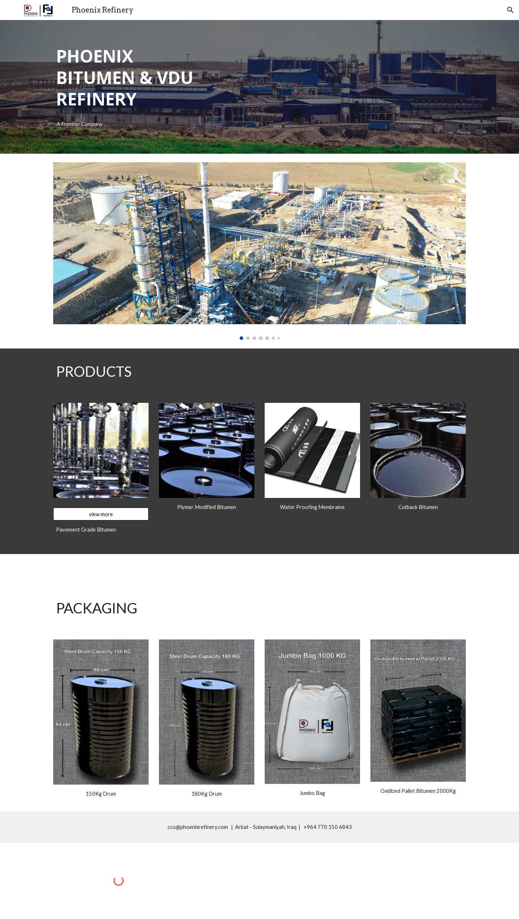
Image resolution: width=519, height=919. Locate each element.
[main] (136, 77)
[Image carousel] (259, 251)
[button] (510, 10)
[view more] (101, 514)
